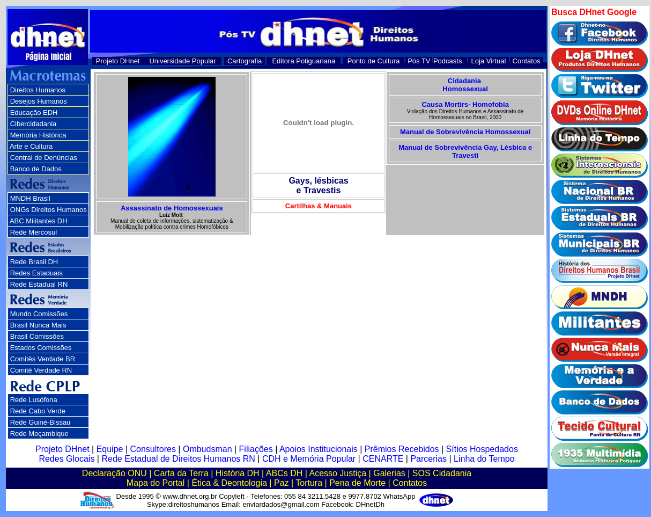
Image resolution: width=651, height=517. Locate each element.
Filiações (256, 449)
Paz (281, 482)
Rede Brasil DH (34, 262)
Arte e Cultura (31, 146)
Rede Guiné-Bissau (40, 422)
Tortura (308, 482)
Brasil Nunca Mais (38, 325)
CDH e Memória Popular (309, 458)
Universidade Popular (182, 61)
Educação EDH (34, 112)
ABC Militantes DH (39, 221)
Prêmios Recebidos (402, 449)
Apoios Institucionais (318, 449)
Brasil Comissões (37, 336)
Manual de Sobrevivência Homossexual (465, 132)
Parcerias (428, 458)
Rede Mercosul (33, 232)
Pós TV (419, 61)
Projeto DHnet (118, 61)
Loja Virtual (488, 61)
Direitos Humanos (37, 90)
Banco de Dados (36, 169)
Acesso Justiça (337, 473)
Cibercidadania (33, 124)
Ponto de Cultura (373, 61)
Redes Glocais (66, 458)
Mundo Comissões (39, 314)
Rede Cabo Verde (37, 411)
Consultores (153, 449)
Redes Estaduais (36, 273)
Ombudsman (207, 449)
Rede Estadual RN (39, 284)
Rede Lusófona (33, 400)
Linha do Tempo (484, 458)
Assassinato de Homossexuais (172, 208)
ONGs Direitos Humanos (48, 210)
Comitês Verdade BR (42, 359)
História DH (238, 473)
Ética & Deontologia (229, 482)
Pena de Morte (357, 482)
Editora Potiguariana (303, 61)
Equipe (110, 449)
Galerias (389, 473)
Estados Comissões (41, 348)
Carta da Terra (181, 473)
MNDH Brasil (30, 198)
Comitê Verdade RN (41, 370)
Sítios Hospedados (482, 449)
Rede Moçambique (39, 433)
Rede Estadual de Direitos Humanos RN (178, 458)
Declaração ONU (114, 473)
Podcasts (447, 61)
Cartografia (244, 61)
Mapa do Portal (156, 482)
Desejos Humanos (38, 101)
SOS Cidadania (441, 473)
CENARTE (383, 458)
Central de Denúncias (43, 158)
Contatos (527, 61)
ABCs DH (284, 473)
